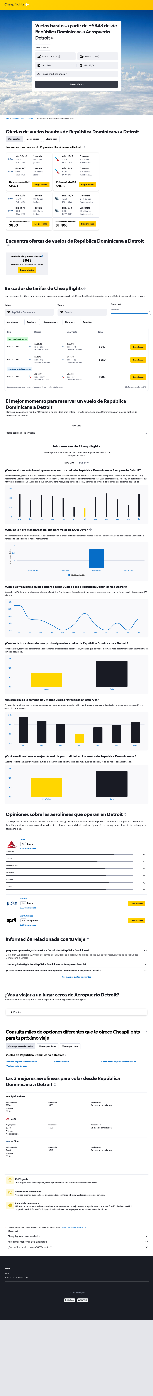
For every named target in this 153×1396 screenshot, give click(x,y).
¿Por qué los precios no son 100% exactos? (78, 1247)
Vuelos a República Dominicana (21, 1061)
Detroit (30, 118)
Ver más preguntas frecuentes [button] (76, 977)
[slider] (149, 313)
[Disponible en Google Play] (69, 1300)
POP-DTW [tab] (76, 425)
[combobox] (43, 48)
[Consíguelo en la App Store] (82, 1300)
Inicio (7, 118)
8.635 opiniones (28, 925)
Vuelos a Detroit (61, 1061)
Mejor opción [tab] (33, 139)
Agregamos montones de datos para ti (78, 1241)
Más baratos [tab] (14, 139)
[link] (27, 270)
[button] (53, 65)
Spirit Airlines (26, 916)
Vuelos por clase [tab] (70, 1046)
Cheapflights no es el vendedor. (78, 1236)
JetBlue (23, 898)
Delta (22, 839)
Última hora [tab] (51, 139)
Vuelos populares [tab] (47, 1046)
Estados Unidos (18, 118)
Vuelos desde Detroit (16, 1066)
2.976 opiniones (28, 908)
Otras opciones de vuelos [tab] (20, 1046)
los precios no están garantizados (73, 1227)
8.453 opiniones (28, 848)
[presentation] (52, 38)
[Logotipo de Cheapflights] (14, 4)
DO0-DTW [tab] (69, 463)
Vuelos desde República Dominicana (118, 1061)
